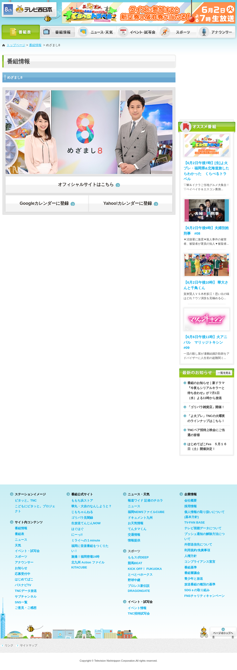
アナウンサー (24, 562)
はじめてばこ (24, 579)
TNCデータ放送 (26, 591)
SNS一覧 (21, 602)
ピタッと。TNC (26, 500)
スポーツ (21, 556)
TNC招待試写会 (139, 613)
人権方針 (190, 556)
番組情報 (35, 45)
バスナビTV (23, 585)
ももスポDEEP (138, 557)
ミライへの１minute (85, 540)
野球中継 (134, 580)
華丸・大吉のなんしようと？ (91, 506)
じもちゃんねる (82, 512)
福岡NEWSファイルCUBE (146, 512)
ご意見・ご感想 (25, 608)
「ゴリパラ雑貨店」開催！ (206, 407)
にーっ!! (77, 534)
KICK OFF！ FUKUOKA (145, 569)
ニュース (21, 539)
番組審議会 (192, 573)
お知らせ (21, 568)
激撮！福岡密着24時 (85, 556)
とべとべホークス (140, 574)
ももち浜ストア (82, 500)
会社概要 (190, 500)
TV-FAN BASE (194, 522)
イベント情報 (137, 608)
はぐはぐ (77, 529)
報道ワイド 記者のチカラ (145, 500)
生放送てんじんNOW (86, 523)
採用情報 (190, 506)
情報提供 (134, 540)
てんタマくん (137, 529)
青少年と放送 (193, 578)
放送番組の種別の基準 (199, 584)
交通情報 (134, 534)
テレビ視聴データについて (203, 528)
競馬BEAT (135, 563)
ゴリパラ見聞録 (82, 517)
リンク (9, 645)
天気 (18, 545)
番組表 (19, 534)
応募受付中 (22, 574)
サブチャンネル (25, 596)
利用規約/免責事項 (197, 550)
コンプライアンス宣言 (199, 561)
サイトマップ (28, 645)
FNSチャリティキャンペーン (204, 596)
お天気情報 (135, 523)
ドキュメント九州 (140, 517)
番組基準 (190, 567)
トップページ (16, 45)
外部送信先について (198, 544)
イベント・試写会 (27, 551)
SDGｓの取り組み (197, 590)
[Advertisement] (207, 85)
